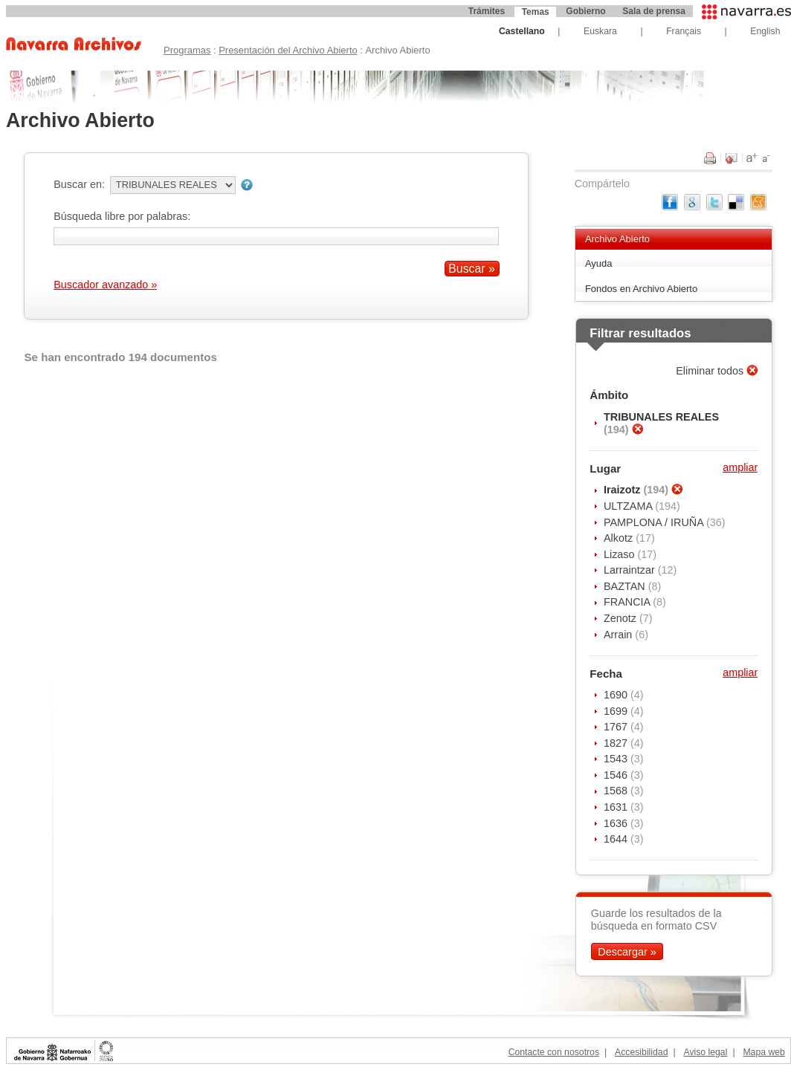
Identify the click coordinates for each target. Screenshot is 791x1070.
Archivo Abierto (617, 238)
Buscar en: (79, 184)
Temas (535, 12)
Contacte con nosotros (553, 1052)
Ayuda (599, 263)
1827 (617, 743)
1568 (617, 791)
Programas (187, 50)
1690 (617, 695)
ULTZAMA (629, 506)
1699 (617, 711)
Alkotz (620, 538)
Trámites (486, 11)
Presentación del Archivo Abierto (288, 50)
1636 (617, 823)
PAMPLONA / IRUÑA (655, 522)
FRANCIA (628, 602)
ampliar (740, 467)
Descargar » (627, 951)
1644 (617, 839)
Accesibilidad (641, 1052)
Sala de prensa (653, 11)
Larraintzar (631, 570)
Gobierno (585, 11)
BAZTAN (626, 586)
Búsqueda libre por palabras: (122, 216)
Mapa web (763, 1052)
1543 (617, 759)
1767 (617, 727)
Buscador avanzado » (105, 285)
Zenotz (621, 618)
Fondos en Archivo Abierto (641, 288)
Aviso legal (705, 1052)
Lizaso (621, 554)
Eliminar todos (711, 371)
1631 (617, 807)
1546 (617, 775)
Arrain (619, 635)
